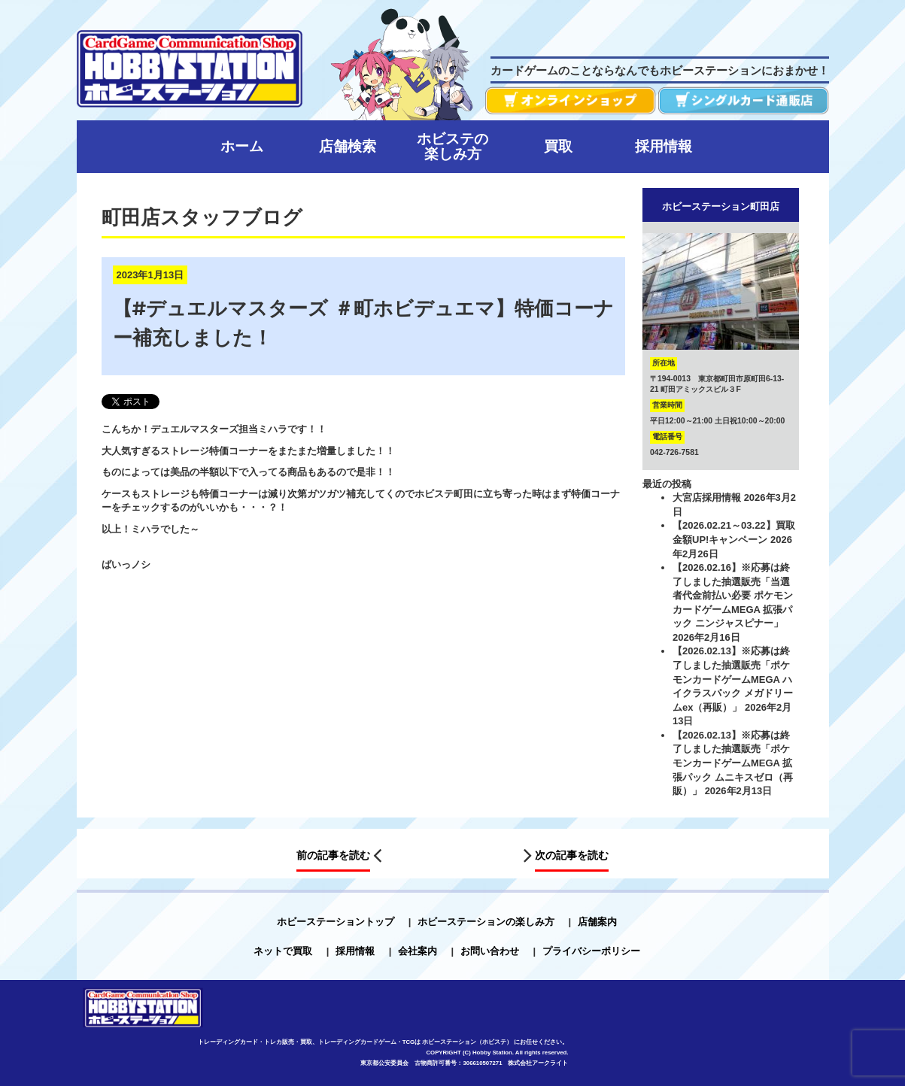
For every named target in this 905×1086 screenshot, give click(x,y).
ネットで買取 (283, 951)
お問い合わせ (489, 951)
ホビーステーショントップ (335, 921)
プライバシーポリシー (591, 951)
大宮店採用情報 (707, 497)
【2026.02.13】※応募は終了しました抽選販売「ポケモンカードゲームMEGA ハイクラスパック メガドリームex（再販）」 (733, 678)
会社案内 (417, 951)
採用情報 (355, 951)
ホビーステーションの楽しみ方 (486, 921)
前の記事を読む (333, 855)
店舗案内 (597, 921)
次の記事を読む (572, 855)
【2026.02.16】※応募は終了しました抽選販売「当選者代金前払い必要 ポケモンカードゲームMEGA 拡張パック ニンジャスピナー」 (733, 595)
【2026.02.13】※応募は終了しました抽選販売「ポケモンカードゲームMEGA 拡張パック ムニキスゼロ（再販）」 (733, 763)
